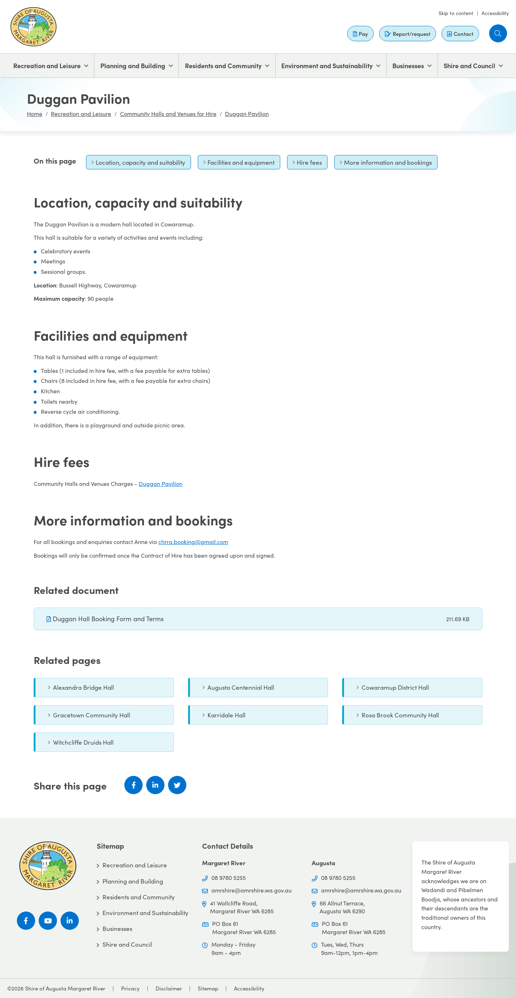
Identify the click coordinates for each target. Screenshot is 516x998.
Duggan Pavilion (247, 113)
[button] (498, 33)
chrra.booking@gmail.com (193, 541)
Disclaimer (169, 988)
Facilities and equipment (238, 164)
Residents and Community (223, 65)
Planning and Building (132, 65)
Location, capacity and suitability (138, 164)
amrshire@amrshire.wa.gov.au (251, 890)
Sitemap (208, 988)
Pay (360, 33)
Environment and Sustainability (327, 65)
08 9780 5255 (228, 877)
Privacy (130, 988)
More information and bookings (386, 164)
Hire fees (307, 164)
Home (34, 113)
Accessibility (495, 13)
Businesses (408, 65)
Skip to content (456, 13)
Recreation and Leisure (47, 65)
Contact (460, 33)
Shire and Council (469, 65)
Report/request (407, 33)
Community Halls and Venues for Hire (168, 113)
